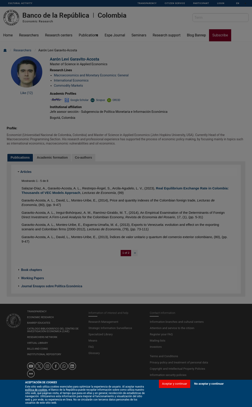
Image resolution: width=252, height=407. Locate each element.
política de (36, 389)
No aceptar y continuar (209, 383)
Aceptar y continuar (174, 383)
